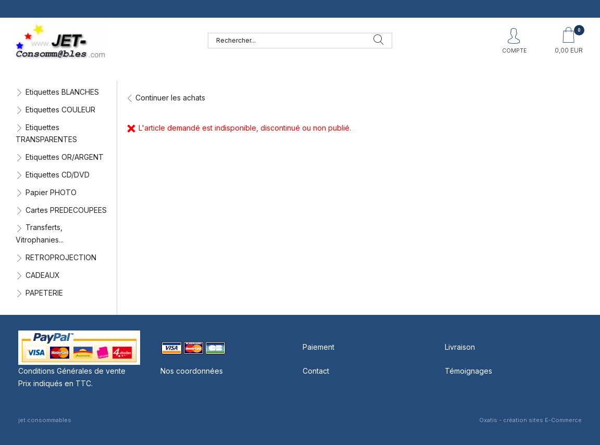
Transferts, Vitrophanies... (40, 233)
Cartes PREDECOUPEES (66, 210)
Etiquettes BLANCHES (62, 91)
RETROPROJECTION (61, 257)
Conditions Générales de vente (72, 370)
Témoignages (468, 370)
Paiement (318, 346)
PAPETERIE (44, 292)
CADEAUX (43, 275)
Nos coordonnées (191, 370)
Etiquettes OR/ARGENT (65, 156)
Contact (316, 370)
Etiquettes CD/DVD (58, 174)
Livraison (460, 346)
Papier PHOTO (51, 192)
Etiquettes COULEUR (60, 109)
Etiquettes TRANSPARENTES (46, 133)
